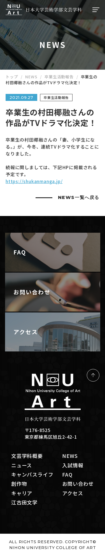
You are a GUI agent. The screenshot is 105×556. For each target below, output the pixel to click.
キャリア (21, 493)
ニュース (21, 465)
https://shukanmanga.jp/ (34, 181)
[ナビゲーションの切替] (95, 10)
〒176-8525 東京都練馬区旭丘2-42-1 (51, 433)
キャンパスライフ (32, 474)
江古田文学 (24, 502)
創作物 (19, 483)
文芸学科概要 (27, 456)
